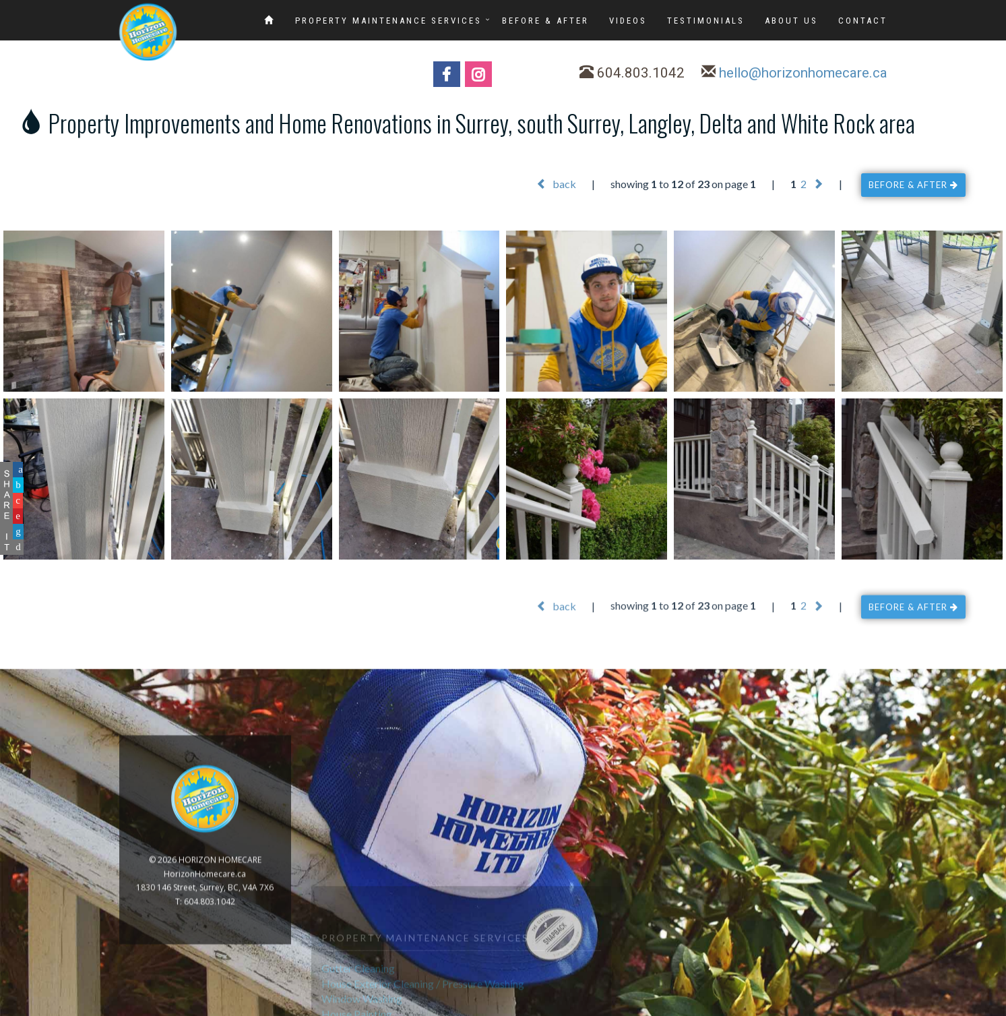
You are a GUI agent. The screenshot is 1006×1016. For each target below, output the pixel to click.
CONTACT (862, 21)
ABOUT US (791, 21)
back (556, 183)
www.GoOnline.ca (959, 1008)
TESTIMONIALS (706, 21)
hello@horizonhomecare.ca (803, 74)
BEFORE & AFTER (545, 21)
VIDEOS (628, 21)
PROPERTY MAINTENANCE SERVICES (388, 21)
